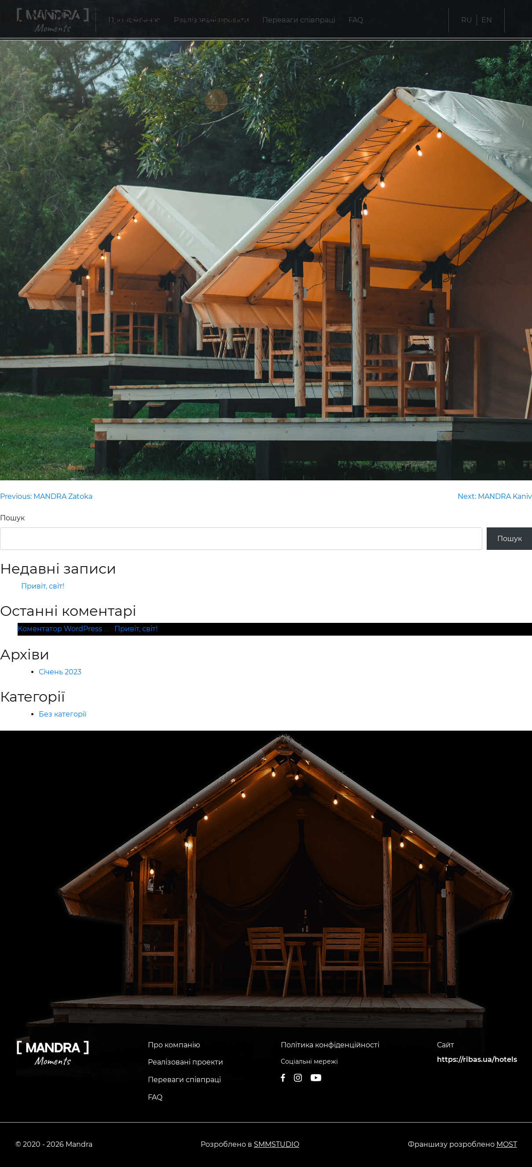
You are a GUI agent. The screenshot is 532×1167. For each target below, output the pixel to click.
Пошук (12, 518)
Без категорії (62, 714)
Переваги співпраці (184, 1080)
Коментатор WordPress (60, 629)
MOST (506, 1144)
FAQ (155, 1097)
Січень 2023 (60, 672)
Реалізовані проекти (185, 1062)
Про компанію (174, 1045)
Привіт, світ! (42, 586)
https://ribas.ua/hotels (477, 1059)
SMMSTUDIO (276, 1144)
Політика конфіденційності (330, 1045)
